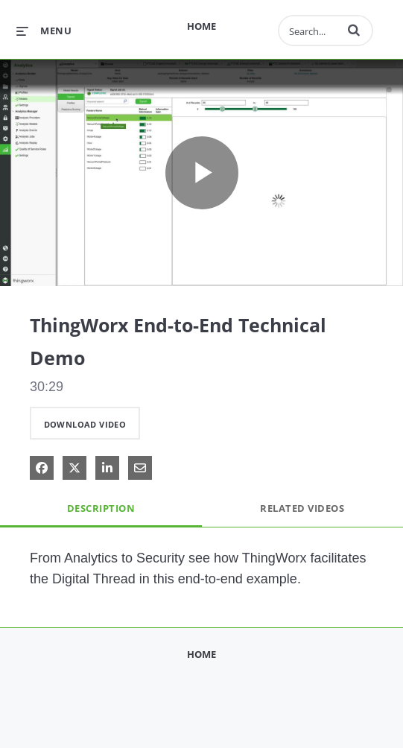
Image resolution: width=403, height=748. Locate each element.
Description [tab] (101, 508)
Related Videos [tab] (302, 508)
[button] (353, 29)
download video (85, 424)
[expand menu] (44, 30)
